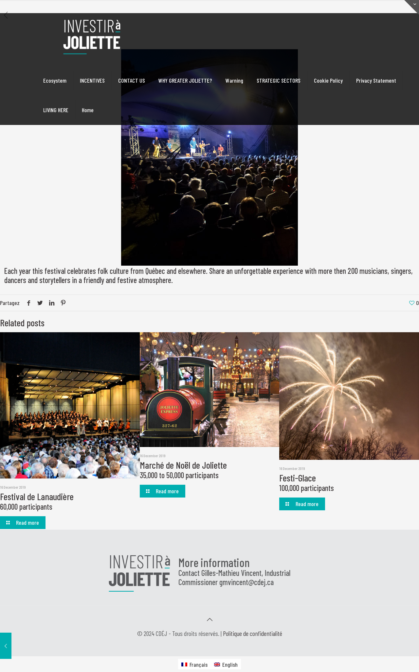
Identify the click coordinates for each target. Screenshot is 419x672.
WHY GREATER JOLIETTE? (185, 80)
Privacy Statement (376, 80)
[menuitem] (194, 664)
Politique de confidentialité (252, 633)
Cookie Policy (328, 80)
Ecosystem (54, 80)
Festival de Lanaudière (37, 501)
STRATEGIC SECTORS (279, 80)
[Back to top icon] (209, 619)
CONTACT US (131, 80)
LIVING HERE (55, 109)
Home (88, 109)
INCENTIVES (92, 80)
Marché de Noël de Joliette (183, 469)
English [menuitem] (230, 664)
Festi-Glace (306, 482)
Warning (234, 80)
